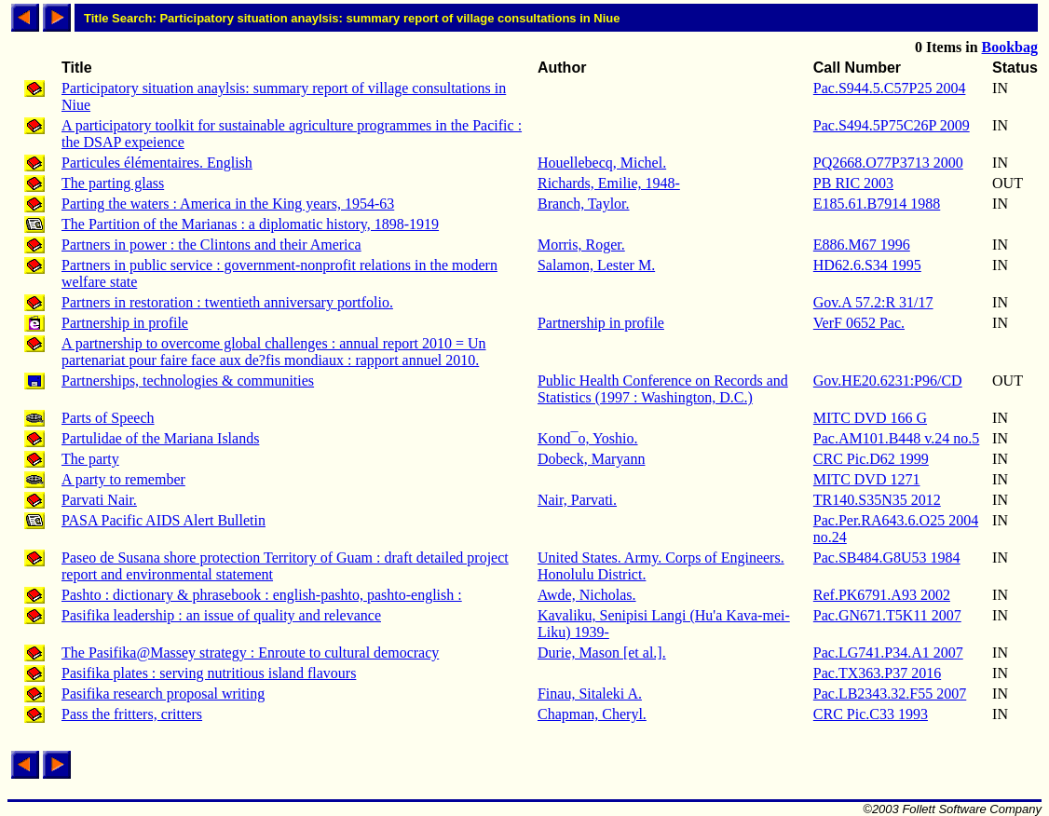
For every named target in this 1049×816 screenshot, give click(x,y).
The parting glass (112, 183)
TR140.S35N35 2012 (877, 500)
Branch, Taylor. (584, 203)
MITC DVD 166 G (870, 418)
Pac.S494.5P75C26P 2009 (891, 125)
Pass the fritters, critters (131, 714)
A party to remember (123, 479)
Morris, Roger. (581, 244)
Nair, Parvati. (577, 500)
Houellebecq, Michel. (602, 162)
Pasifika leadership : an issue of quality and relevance (221, 615)
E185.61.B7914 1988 (876, 203)
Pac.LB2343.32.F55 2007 (889, 693)
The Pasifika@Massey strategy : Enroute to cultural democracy (250, 652)
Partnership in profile (124, 323)
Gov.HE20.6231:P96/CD (887, 380)
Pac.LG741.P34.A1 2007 (888, 652)
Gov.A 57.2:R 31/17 (873, 302)
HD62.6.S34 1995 (867, 265)
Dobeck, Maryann (592, 459)
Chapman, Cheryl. (592, 714)
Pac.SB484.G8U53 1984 (886, 557)
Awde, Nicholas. (587, 595)
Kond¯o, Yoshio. (588, 438)
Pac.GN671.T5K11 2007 (887, 615)
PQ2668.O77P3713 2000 (888, 162)
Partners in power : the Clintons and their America (211, 244)
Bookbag (1010, 47)
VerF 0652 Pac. (859, 323)
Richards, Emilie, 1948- (609, 183)
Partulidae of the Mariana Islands (160, 438)
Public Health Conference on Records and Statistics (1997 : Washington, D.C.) (663, 389)
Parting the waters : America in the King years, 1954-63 (227, 203)
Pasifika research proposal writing (163, 693)
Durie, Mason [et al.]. (602, 652)
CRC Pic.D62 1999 (871, 459)
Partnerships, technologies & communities (187, 380)
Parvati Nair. (99, 500)
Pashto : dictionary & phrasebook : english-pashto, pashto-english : (261, 595)
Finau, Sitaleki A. (590, 693)
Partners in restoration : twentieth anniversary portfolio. (227, 302)
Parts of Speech (108, 418)
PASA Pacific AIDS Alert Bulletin (163, 520)
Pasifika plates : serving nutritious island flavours (208, 673)
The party (90, 459)
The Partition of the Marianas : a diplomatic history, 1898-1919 (250, 224)
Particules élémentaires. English (156, 162)
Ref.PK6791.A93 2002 (881, 595)
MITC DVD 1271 (866, 479)
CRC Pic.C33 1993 (870, 714)
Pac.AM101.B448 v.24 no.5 (896, 438)
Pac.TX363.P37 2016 (877, 673)
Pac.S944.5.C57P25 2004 (889, 88)
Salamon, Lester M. (596, 265)
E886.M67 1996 (861, 244)
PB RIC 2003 (853, 183)
